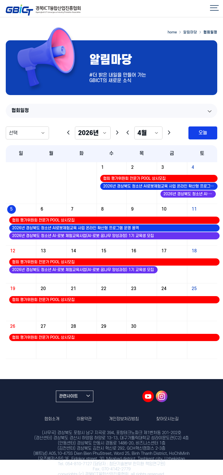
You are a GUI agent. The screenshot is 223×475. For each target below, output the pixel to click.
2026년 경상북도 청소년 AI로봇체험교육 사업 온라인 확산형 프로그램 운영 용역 (160, 186)
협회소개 (51, 419)
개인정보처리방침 (124, 419)
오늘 (203, 132)
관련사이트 (74, 396)
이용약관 (84, 419)
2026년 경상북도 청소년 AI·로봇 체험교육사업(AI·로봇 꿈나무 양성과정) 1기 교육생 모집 (189, 194)
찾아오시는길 (167, 419)
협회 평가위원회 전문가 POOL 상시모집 (134, 178)
